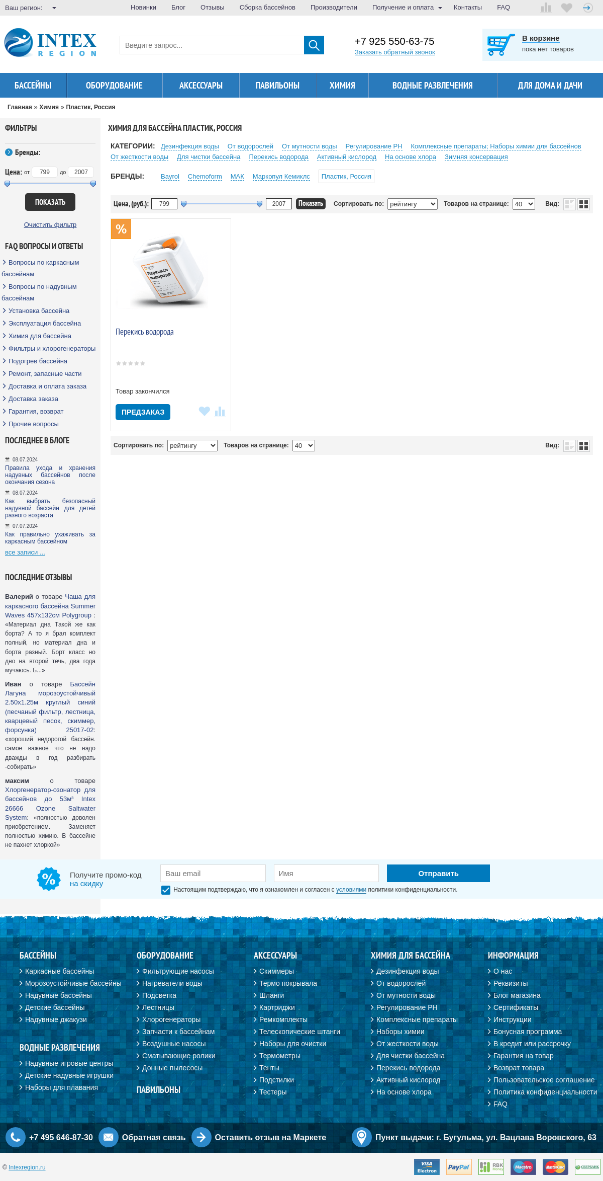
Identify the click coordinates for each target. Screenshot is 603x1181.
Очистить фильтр (50, 224)
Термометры (279, 1056)
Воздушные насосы (174, 1044)
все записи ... (25, 552)
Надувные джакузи (56, 1019)
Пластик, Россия (346, 176)
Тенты (269, 1068)
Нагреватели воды (172, 983)
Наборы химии (400, 1032)
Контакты (468, 7)
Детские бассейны (55, 1007)
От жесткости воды (139, 157)
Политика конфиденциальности (545, 1092)
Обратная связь (154, 1137)
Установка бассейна (39, 310)
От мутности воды (309, 146)
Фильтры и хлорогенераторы (52, 348)
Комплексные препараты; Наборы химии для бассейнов (496, 146)
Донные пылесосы (172, 1068)
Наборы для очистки (292, 1044)
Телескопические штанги (299, 1032)
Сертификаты (515, 1007)
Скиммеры (276, 971)
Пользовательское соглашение (544, 1080)
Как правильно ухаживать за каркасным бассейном (50, 538)
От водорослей (250, 146)
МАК (237, 176)
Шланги (271, 995)
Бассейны (33, 85)
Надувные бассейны (58, 995)
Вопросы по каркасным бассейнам (40, 268)
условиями (351, 889)
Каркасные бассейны (59, 971)
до (63, 172)
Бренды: (27, 152)
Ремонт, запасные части (45, 373)
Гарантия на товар (523, 1056)
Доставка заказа (33, 399)
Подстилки (276, 1080)
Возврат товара (518, 1068)
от (27, 172)
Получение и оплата (403, 7)
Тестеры (272, 1092)
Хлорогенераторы (171, 1019)
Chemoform (205, 176)
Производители (334, 7)
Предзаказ (143, 412)
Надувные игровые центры (69, 1063)
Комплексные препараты (417, 1019)
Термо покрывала (288, 983)
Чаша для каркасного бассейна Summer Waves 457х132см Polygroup (50, 605)
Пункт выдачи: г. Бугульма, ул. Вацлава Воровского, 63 (485, 1137)
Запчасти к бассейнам (178, 1032)
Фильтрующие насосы (178, 971)
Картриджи (277, 1007)
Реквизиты (510, 983)
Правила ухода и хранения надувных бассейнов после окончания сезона (50, 475)
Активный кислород (346, 157)
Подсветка (159, 995)
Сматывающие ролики (178, 1056)
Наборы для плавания (61, 1087)
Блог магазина (517, 995)
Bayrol (170, 176)
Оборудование (114, 85)
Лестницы (158, 1007)
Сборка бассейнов (267, 7)
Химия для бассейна (40, 336)
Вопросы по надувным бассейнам (39, 292)
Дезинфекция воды (190, 146)
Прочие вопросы (34, 424)
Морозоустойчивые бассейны (73, 983)
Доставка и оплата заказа (47, 386)
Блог (178, 7)
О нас (502, 971)
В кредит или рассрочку (532, 1044)
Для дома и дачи (550, 85)
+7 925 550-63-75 (394, 41)
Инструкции (512, 1019)
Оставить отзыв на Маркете (271, 1137)
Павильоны (277, 85)
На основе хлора (410, 157)
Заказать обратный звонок (395, 52)
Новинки (143, 7)
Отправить (438, 873)
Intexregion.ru (27, 1167)
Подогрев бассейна (38, 361)
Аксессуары (201, 85)
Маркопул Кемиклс (281, 176)
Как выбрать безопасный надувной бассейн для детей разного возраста (50, 508)
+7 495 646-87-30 (61, 1137)
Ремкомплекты (283, 1019)
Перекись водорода (145, 331)
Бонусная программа (527, 1032)
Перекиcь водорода (278, 157)
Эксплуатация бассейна (45, 323)
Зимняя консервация (476, 157)
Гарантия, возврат (36, 411)
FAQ (503, 7)
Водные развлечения (432, 85)
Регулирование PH (374, 146)
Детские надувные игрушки (69, 1075)
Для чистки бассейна (208, 157)
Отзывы (212, 7)
